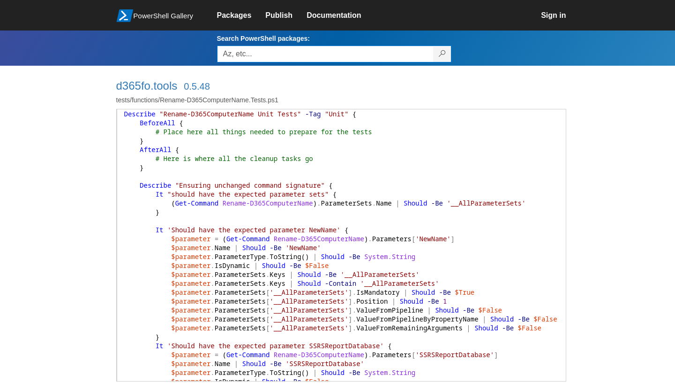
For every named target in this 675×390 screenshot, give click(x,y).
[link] (241, 15)
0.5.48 (197, 86)
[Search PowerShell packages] (442, 54)
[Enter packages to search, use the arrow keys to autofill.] (325, 54)
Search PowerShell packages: (263, 38)
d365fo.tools (147, 85)
